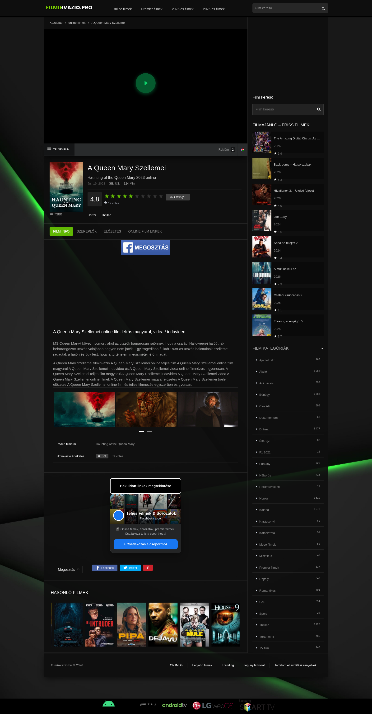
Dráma (264, 429)
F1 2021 (265, 452)
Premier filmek (151, 9)
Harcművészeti (269, 487)
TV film (264, 648)
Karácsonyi (266, 521)
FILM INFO (61, 231)
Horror (92, 215)
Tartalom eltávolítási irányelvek (295, 665)
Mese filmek (267, 544)
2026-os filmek (214, 9)
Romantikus (267, 590)
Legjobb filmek (202, 665)
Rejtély (264, 579)
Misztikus (265, 556)
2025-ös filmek (183, 9)
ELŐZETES (112, 231)
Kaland (264, 510)
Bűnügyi (264, 394)
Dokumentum (268, 417)
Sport (263, 613)
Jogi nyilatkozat (254, 665)
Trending (228, 665)
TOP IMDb (175, 665)
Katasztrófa (267, 533)
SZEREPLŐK (87, 231)
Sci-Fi (263, 602)
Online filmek (122, 9)
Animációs (266, 383)
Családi (264, 406)
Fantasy (264, 464)
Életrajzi (264, 441)
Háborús (265, 475)
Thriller (106, 215)
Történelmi (266, 636)
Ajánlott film (267, 360)
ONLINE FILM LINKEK (145, 231)
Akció (263, 371)
